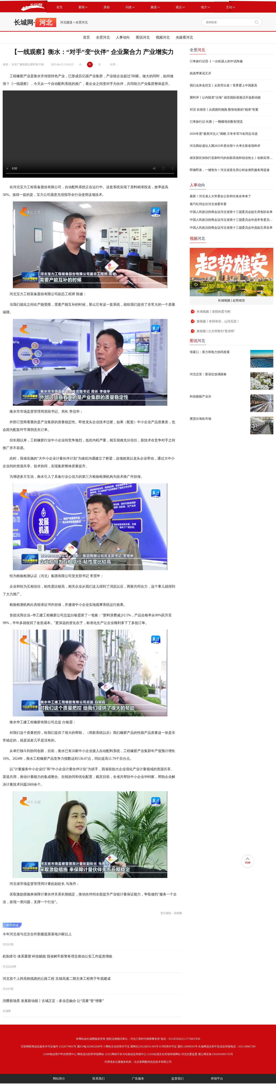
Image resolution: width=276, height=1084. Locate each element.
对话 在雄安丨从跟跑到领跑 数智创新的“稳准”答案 (224, 109)
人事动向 (123, 37)
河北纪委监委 (189, 1054)
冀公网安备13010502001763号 (215, 1054)
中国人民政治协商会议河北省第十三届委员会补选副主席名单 (231, 227)
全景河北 (82, 22)
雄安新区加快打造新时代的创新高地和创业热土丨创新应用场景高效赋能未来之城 (231, 157)
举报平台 (217, 1078)
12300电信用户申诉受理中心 (59, 1054)
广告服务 (138, 1078)
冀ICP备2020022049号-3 (91, 1046)
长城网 (23, 22)
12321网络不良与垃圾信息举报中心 (125, 1054)
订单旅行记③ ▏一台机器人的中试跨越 (216, 61)
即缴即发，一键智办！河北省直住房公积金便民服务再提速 (229, 170)
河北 (197, 238)
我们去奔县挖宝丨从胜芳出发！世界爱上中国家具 (223, 85)
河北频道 (66, 22)
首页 (86, 37)
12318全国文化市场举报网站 (164, 1054)
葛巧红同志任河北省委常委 (208, 204)
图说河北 (143, 37)
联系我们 (98, 1078)
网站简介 (59, 1078)
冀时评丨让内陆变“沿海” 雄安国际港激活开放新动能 (225, 97)
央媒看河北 (184, 37)
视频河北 (163, 37)
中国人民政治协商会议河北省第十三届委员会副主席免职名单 (231, 212)
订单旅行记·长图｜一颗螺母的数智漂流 (216, 121)
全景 (197, 50)
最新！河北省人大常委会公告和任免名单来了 (220, 196)
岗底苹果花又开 (200, 73)
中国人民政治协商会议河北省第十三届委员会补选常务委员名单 (231, 219)
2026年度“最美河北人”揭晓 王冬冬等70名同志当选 (224, 133)
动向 (197, 185)
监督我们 (177, 1078)
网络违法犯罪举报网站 (90, 1054)
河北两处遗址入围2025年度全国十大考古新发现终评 (225, 145)
